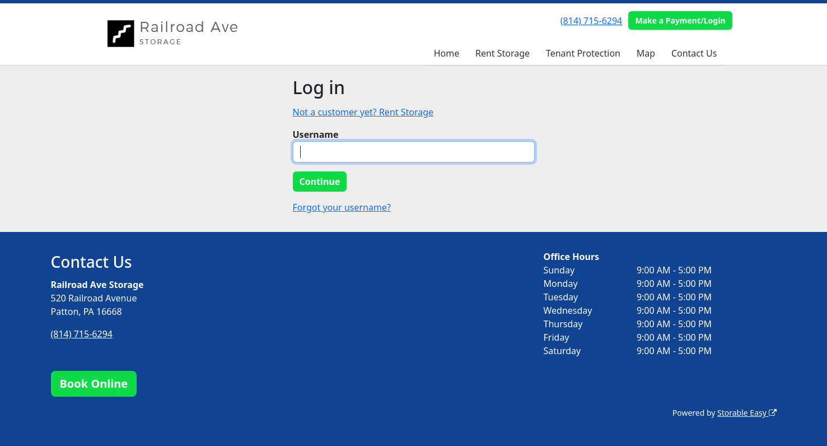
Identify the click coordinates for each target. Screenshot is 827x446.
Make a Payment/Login (680, 20)
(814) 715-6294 (591, 21)
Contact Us (694, 53)
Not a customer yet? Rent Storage (363, 112)
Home (447, 53)
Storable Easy (746, 412)
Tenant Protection (583, 53)
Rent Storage (502, 53)
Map (646, 53)
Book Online (94, 383)
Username (316, 134)
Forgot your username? (342, 207)
